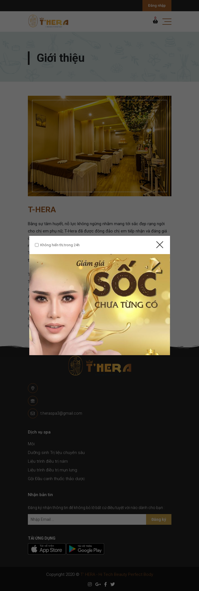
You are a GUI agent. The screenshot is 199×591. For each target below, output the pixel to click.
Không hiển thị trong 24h (60, 245)
